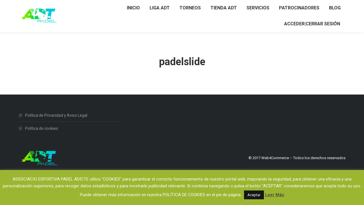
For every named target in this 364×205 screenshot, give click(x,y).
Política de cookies (41, 128)
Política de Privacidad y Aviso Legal (56, 115)
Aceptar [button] (253, 195)
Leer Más (274, 194)
